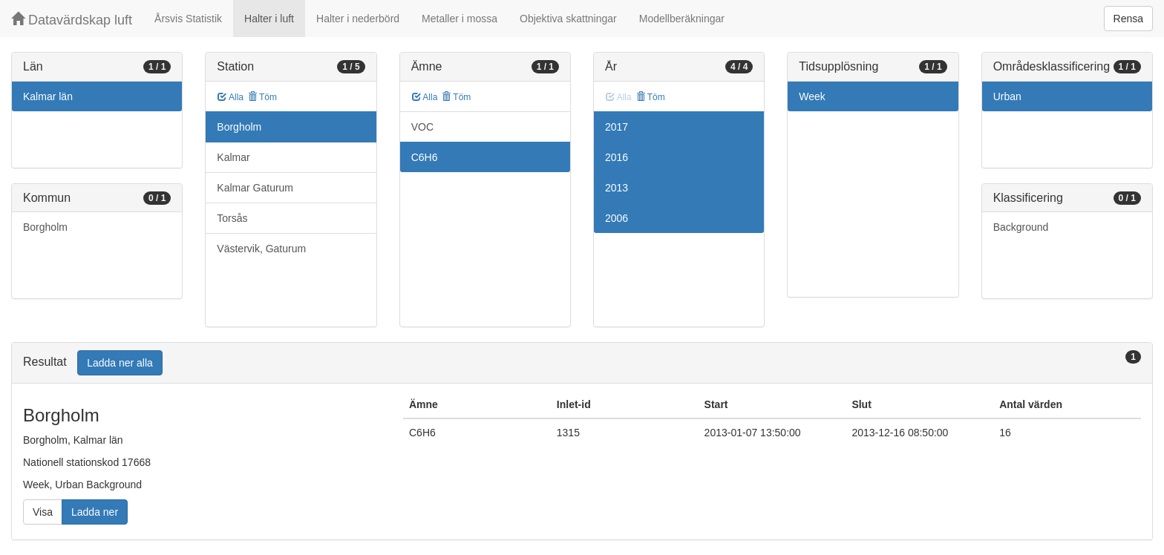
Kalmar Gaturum (255, 188)
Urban (1007, 96)
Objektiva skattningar (568, 18)
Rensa (1128, 18)
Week (812, 96)
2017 (616, 127)
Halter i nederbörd (357, 18)
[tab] (582, 363)
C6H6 (424, 157)
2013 (616, 188)
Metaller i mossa (459, 18)
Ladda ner (94, 512)
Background (1021, 227)
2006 (616, 218)
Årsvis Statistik (188, 18)
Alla (230, 97)
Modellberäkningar (682, 18)
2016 (616, 157)
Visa (43, 512)
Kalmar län (48, 96)
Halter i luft (269, 18)
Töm (262, 97)
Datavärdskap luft (71, 19)
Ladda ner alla (120, 363)
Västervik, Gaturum (261, 248)
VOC (422, 127)
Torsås (232, 218)
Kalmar (233, 157)
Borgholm (45, 227)
